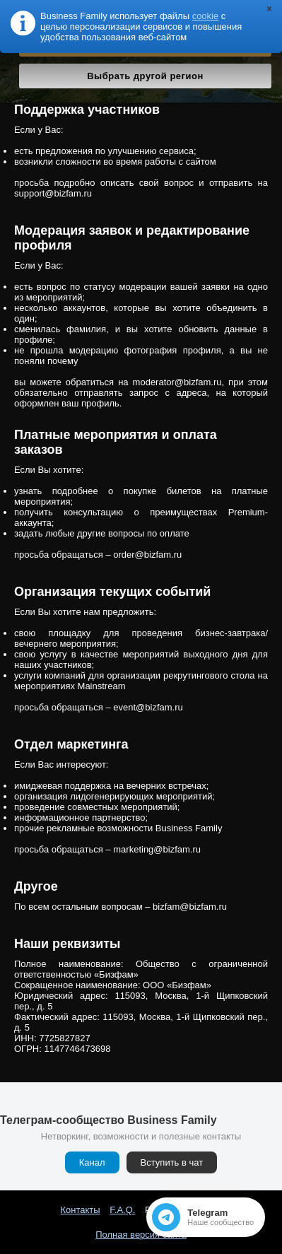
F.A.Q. (122, 1210)
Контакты (80, 1210)
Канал (92, 1162)
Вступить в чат (172, 1162)
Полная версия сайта (141, 1234)
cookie (205, 16)
